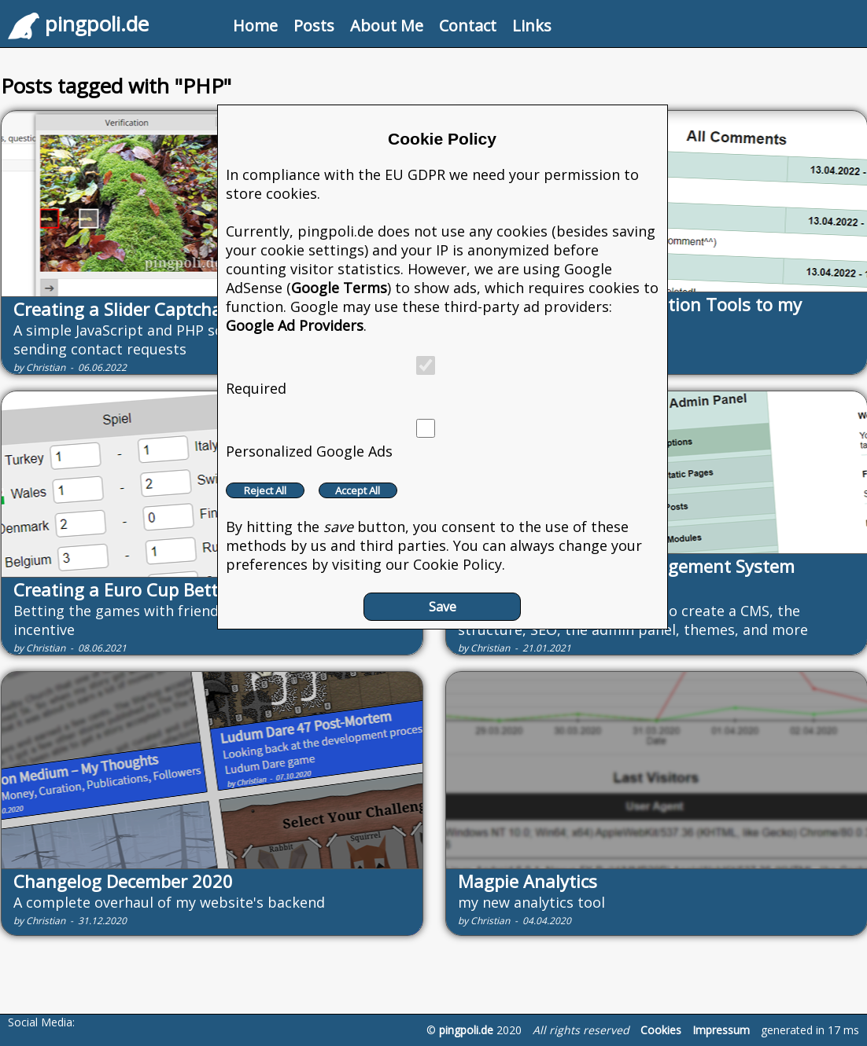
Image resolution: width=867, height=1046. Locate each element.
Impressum (721, 1029)
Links (532, 25)
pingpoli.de (466, 1029)
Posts (313, 25)
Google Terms (339, 287)
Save (442, 606)
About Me (386, 25)
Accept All (357, 490)
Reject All (265, 490)
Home (255, 25)
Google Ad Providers (294, 325)
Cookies (660, 1029)
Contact (467, 25)
